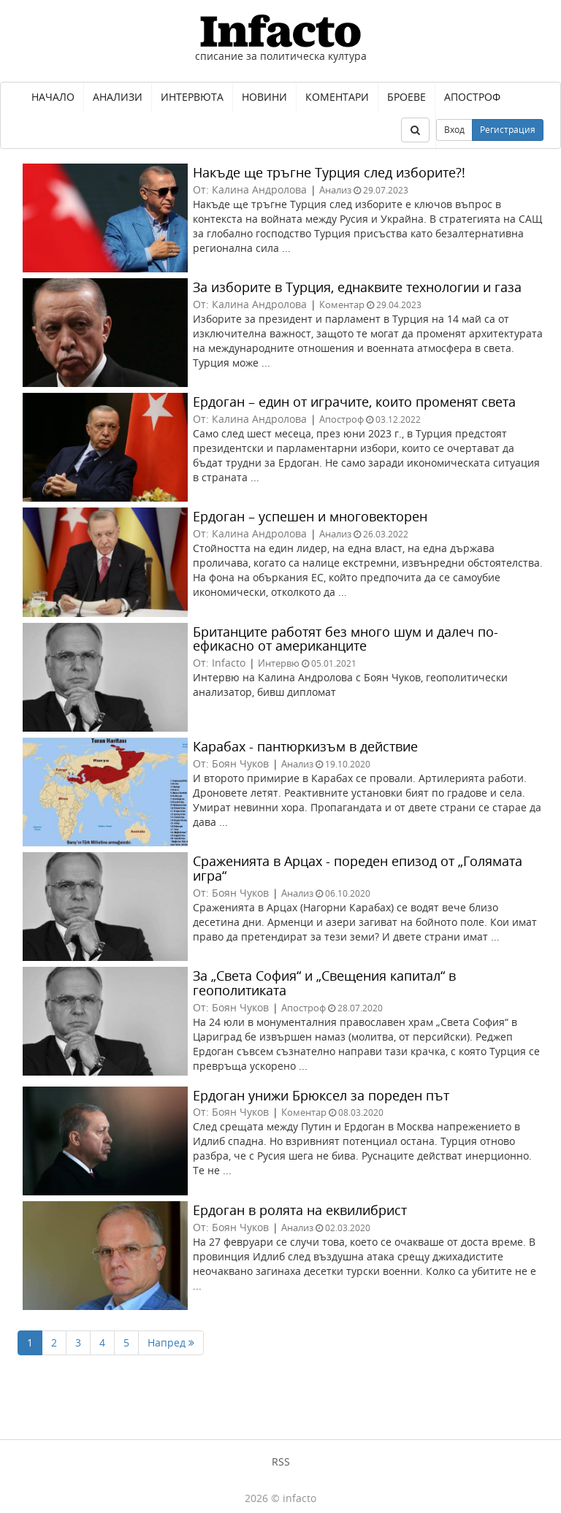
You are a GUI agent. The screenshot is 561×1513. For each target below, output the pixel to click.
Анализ (335, 189)
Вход (454, 129)
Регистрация (507, 129)
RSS (281, 1461)
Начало (53, 97)
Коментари (337, 97)
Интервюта (192, 97)
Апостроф (472, 97)
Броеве (406, 97)
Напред (171, 1342)
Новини (264, 97)
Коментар (342, 304)
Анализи (117, 97)
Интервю (278, 663)
